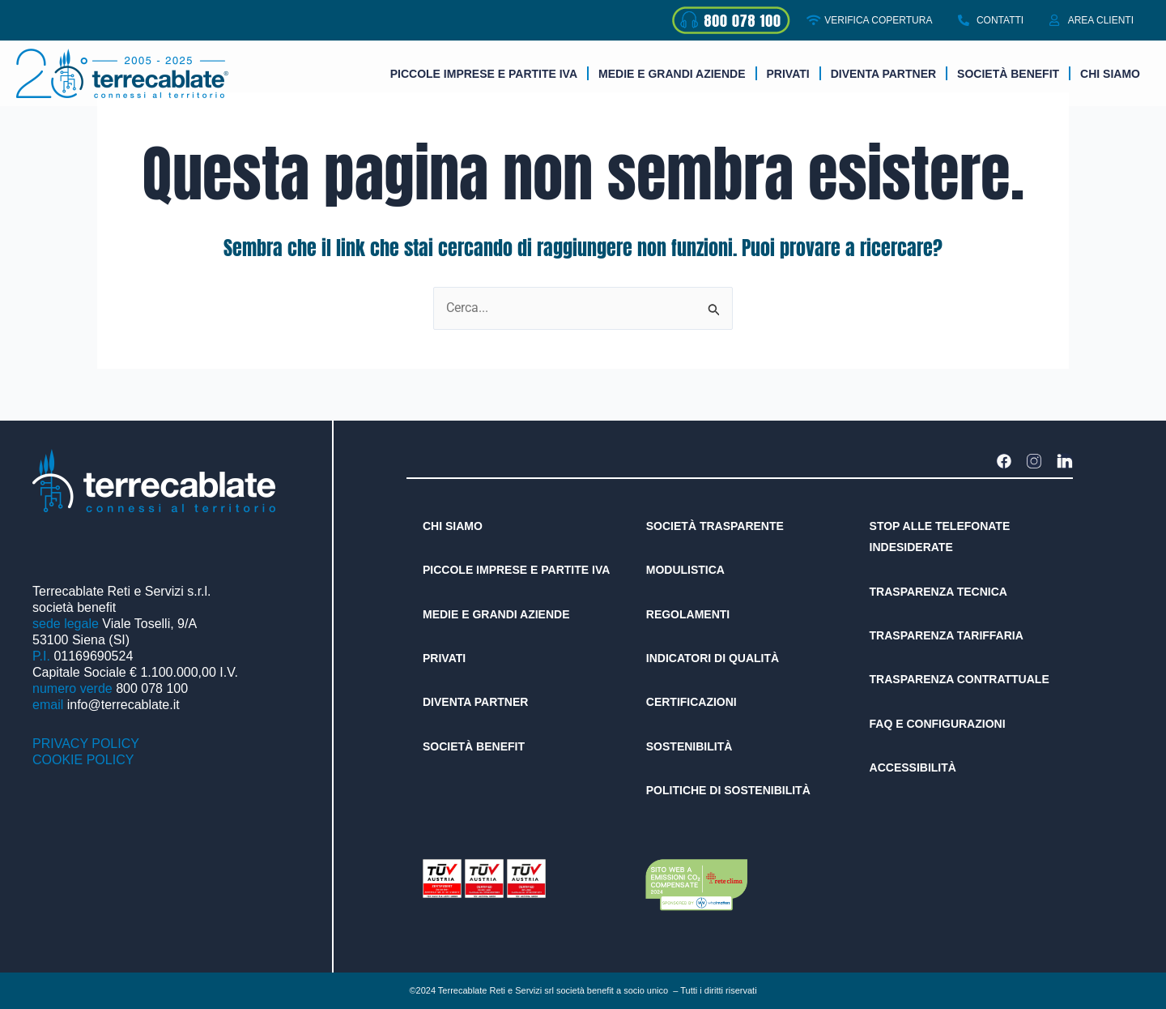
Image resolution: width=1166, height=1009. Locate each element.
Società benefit (1008, 73)
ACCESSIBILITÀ (913, 767)
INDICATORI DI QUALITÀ (712, 658)
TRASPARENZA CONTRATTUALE (959, 679)
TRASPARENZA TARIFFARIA (946, 635)
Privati (788, 73)
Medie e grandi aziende (672, 73)
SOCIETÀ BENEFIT (474, 746)
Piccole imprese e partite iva (483, 73)
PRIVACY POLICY (85, 743)
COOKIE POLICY (83, 760)
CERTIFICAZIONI (691, 701)
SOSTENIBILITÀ (689, 746)
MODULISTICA (685, 569)
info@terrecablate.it (123, 705)
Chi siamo (1110, 73)
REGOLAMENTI (688, 614)
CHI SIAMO (453, 525)
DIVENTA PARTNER (883, 73)
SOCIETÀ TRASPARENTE (715, 525)
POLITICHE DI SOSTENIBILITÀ (728, 790)
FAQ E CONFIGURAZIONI (938, 723)
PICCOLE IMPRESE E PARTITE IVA (516, 569)
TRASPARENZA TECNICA (938, 591)
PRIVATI (444, 658)
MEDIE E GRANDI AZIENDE (496, 614)
